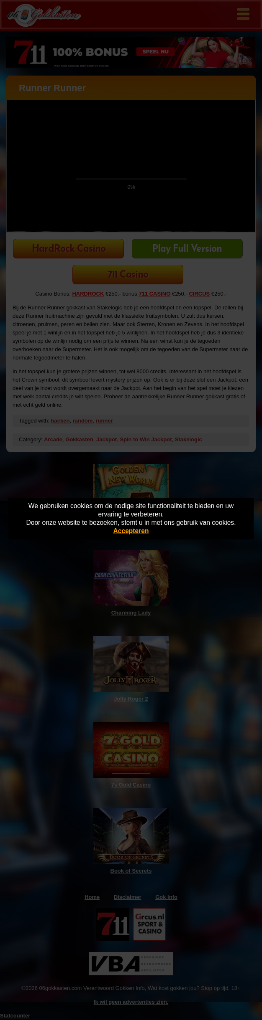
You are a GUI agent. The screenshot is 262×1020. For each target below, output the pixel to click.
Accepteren (131, 530)
